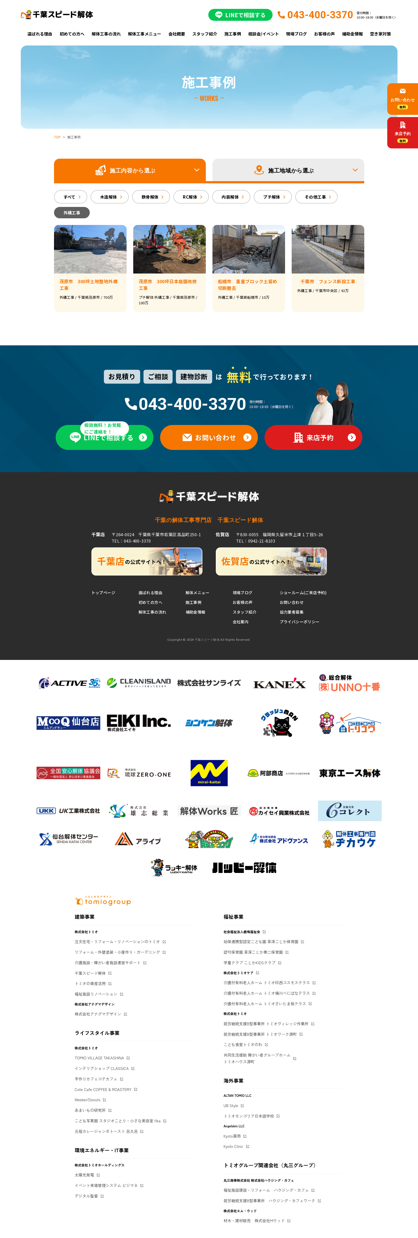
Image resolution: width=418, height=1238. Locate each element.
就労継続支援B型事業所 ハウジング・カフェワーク (269, 1200)
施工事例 (232, 34)
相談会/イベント (263, 34)
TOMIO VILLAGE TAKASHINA (99, 1057)
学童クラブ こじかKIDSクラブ (250, 962)
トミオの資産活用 (90, 983)
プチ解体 (271, 197)
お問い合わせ (292, 602)
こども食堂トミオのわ (243, 1044)
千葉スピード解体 (90, 973)
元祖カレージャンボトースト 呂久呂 (106, 1131)
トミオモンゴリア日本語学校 (249, 1116)
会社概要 (176, 34)
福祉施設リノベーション (96, 994)
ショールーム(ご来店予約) (303, 592)
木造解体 (108, 197)
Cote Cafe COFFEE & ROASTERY (103, 1089)
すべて (69, 197)
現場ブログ (296, 34)
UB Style (231, 1105)
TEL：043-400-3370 (131, 541)
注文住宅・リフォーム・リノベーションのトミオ (117, 941)
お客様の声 (324, 34)
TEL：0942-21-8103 (255, 541)
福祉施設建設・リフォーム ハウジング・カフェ (266, 1190)
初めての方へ (72, 34)
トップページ (103, 592)
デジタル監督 (86, 1196)
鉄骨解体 (150, 197)
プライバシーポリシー (300, 621)
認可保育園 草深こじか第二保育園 (253, 952)
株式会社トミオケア (238, 972)
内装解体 (230, 197)
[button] (130, 170)
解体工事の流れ (106, 34)
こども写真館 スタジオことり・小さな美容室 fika (118, 1120)
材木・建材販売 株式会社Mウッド (254, 1220)
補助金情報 (352, 34)
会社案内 (241, 621)
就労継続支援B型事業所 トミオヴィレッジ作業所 (266, 1023)
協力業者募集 (292, 612)
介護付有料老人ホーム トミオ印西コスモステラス (267, 982)
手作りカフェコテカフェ (96, 1079)
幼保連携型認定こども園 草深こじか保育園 (261, 941)
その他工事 (315, 197)
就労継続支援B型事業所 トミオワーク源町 (260, 1034)
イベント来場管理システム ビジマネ (106, 1185)
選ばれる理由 (39, 34)
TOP (57, 137)
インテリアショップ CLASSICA (102, 1068)
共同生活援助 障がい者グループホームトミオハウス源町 (257, 1058)
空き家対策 (380, 34)
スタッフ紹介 (204, 34)
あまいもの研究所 (90, 1110)
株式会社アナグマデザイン (98, 1014)
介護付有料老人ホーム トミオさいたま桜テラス (265, 1003)
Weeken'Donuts (88, 1099)
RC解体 (190, 197)
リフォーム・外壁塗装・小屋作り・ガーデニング (117, 952)
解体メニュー (198, 592)
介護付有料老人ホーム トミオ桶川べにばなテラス (267, 993)
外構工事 (72, 213)
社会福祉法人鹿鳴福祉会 (242, 931)
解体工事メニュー (144, 34)
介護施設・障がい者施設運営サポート (108, 962)
